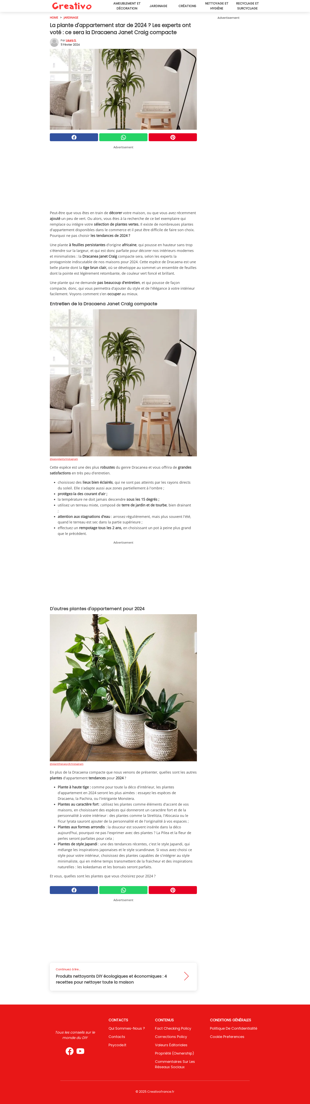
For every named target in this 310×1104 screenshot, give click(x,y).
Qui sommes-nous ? (127, 1028)
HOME (54, 17)
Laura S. (71, 40)
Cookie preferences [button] (227, 1036)
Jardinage (158, 6)
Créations (187, 6)
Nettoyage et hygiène (216, 6)
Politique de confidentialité (233, 1028)
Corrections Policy (171, 1036)
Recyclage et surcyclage (247, 6)
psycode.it (117, 1045)
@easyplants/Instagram (64, 459)
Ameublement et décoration (127, 6)
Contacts (117, 1036)
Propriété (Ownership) (174, 1053)
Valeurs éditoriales (171, 1045)
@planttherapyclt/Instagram (66, 764)
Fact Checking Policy (173, 1028)
